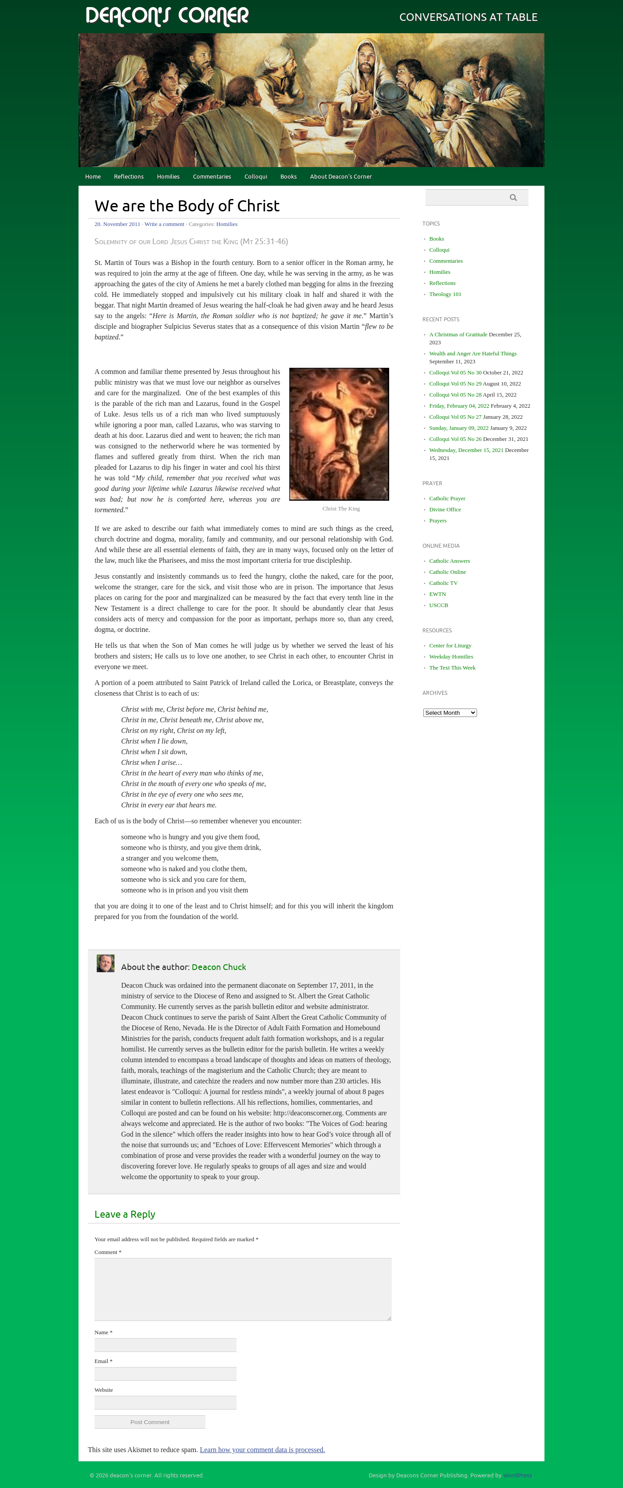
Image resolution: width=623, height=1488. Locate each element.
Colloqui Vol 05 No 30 (456, 372)
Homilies (168, 177)
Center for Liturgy (451, 645)
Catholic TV (444, 583)
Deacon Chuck (219, 967)
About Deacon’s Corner (341, 177)
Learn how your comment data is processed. (262, 1449)
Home (93, 177)
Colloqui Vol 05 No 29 (456, 383)
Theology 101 (446, 294)
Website (104, 1390)
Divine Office (445, 509)
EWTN (438, 594)
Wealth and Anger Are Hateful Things (473, 353)
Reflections (129, 177)
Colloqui (255, 177)
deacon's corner (166, 16)
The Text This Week (453, 667)
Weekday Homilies (451, 656)
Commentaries (212, 177)
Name (104, 1332)
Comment (108, 1252)
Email (104, 1361)
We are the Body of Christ (187, 206)
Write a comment (165, 224)
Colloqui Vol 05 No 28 (456, 394)
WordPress (517, 1475)
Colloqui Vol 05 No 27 (456, 416)
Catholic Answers (450, 560)
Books (288, 177)
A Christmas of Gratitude (459, 334)
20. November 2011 (117, 224)
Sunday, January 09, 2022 (459, 428)
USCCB (439, 605)
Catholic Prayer (447, 498)
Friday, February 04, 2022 (459, 405)
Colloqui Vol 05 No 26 (456, 439)
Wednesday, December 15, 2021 (467, 450)
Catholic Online (448, 572)
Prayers (438, 520)
